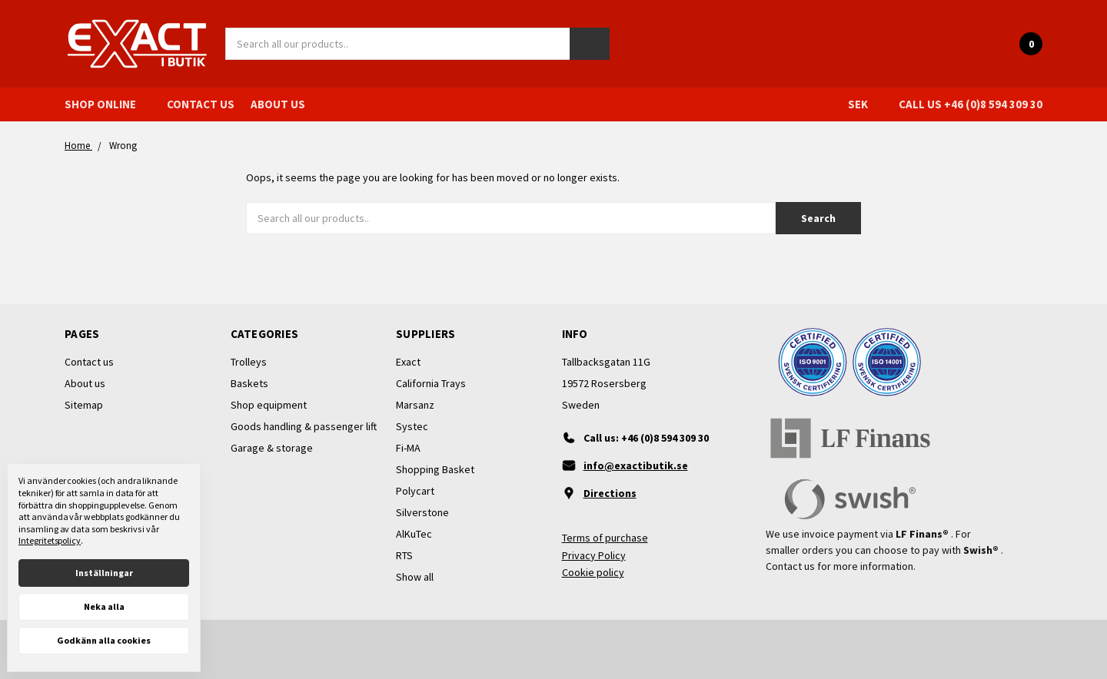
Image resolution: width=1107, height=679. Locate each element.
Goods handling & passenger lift (304, 426)
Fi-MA (408, 448)
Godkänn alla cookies (104, 640)
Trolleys (249, 362)
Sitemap (84, 405)
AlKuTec (414, 534)
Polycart (415, 491)
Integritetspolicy (49, 540)
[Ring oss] (637, 438)
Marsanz (415, 405)
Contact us (200, 104)
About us (278, 104)
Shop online (108, 104)
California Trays (431, 383)
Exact (408, 362)
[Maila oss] (637, 465)
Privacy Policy (594, 555)
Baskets (249, 383)
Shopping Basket (435, 469)
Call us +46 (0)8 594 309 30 (970, 104)
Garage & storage (272, 448)
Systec (412, 426)
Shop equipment (269, 405)
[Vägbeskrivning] (637, 493)
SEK (865, 104)
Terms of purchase (605, 538)
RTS (404, 555)
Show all (415, 577)
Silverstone (422, 512)
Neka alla (104, 606)
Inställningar (104, 572)
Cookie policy (593, 572)
